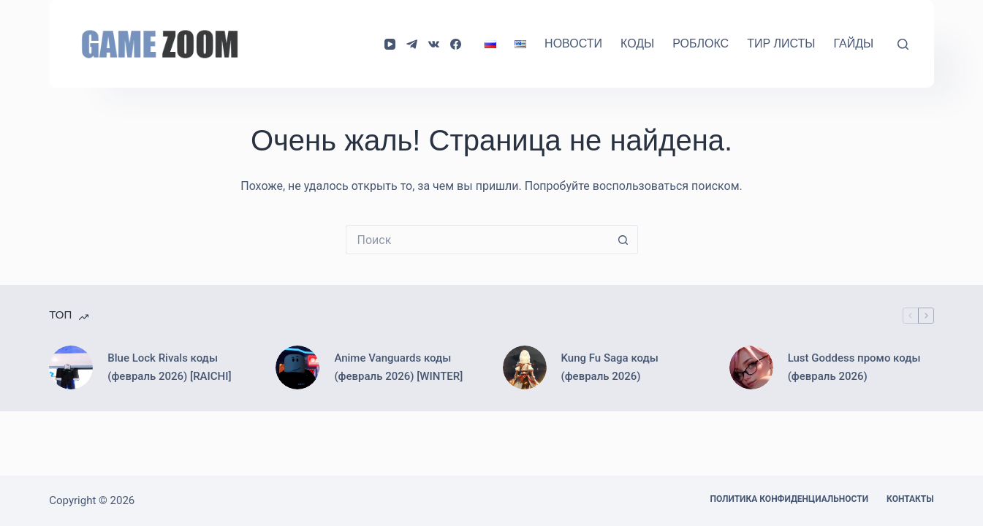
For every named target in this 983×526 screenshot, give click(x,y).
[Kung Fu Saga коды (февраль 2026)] (525, 367)
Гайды (853, 43)
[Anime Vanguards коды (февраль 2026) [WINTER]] (297, 367)
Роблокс (700, 43)
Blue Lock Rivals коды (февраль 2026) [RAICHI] (169, 367)
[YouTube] (389, 44)
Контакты (910, 499)
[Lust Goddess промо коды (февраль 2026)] (751, 367)
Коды (637, 43)
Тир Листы (781, 43)
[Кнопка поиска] (623, 239)
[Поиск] (902, 44)
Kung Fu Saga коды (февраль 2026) (610, 367)
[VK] (433, 44)
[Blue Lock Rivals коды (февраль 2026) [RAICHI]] (71, 367)
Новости (573, 43)
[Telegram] (411, 44)
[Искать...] (477, 239)
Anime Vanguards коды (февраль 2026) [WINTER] (398, 367)
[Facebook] (455, 44)
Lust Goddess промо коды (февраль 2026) (854, 367)
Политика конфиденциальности (789, 499)
